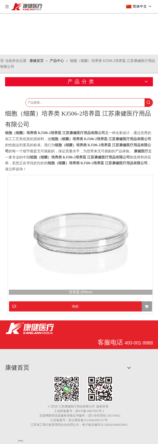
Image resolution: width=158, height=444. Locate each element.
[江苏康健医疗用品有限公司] (30, 328)
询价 (44, 306)
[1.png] (83, 389)
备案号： (69, 411)
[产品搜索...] (85, 102)
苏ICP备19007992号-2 (89, 411)
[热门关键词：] (149, 102)
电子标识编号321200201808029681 (105, 424)
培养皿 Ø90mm (80, 292)
